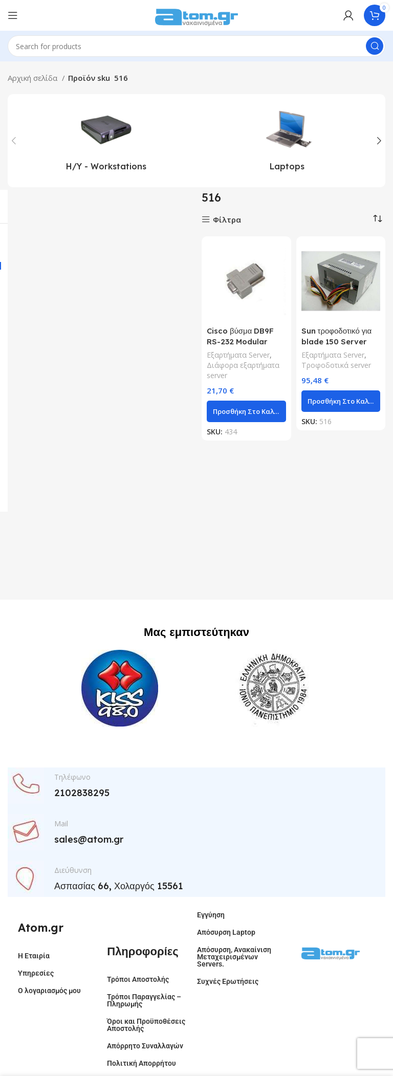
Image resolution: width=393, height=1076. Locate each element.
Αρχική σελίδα (33, 78)
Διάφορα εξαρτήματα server (243, 370)
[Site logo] (196, 14)
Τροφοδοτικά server (336, 365)
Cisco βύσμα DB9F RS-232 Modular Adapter (240, 341)
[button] (246, 411)
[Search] (196, 46)
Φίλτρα (227, 219)
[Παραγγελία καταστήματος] (377, 218)
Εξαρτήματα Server (238, 355)
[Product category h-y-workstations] (106, 140)
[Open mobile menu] (13, 15)
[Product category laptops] (287, 140)
